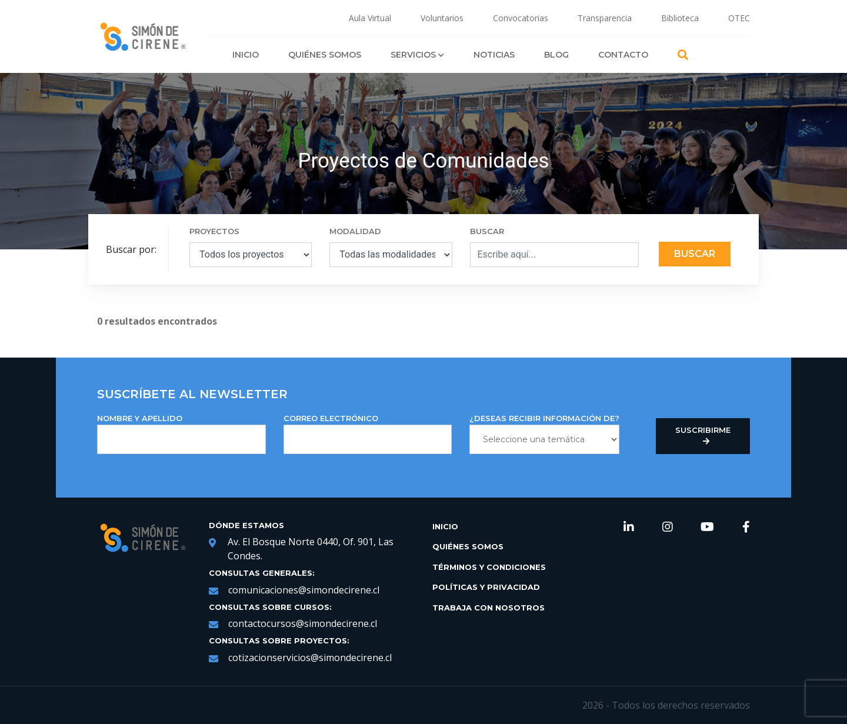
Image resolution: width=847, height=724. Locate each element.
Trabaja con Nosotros (488, 607)
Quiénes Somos (324, 54)
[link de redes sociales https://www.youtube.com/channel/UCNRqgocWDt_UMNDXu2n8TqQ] (707, 527)
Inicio (245, 54)
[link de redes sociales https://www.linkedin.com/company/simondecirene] (628, 527)
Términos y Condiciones (489, 567)
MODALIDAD (355, 231)
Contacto (623, 54)
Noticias (494, 54)
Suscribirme (703, 436)
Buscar (694, 253)
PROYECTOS (214, 231)
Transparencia (605, 18)
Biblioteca (680, 18)
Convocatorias (520, 18)
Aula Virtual (370, 18)
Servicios (417, 54)
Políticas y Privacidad (486, 587)
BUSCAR (487, 231)
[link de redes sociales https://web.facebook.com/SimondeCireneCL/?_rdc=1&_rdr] (746, 527)
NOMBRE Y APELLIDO (181, 433)
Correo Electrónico (368, 433)
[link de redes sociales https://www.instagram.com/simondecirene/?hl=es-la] (667, 527)
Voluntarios (442, 18)
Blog (556, 54)
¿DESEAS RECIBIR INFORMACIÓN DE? (544, 433)
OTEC (739, 18)
